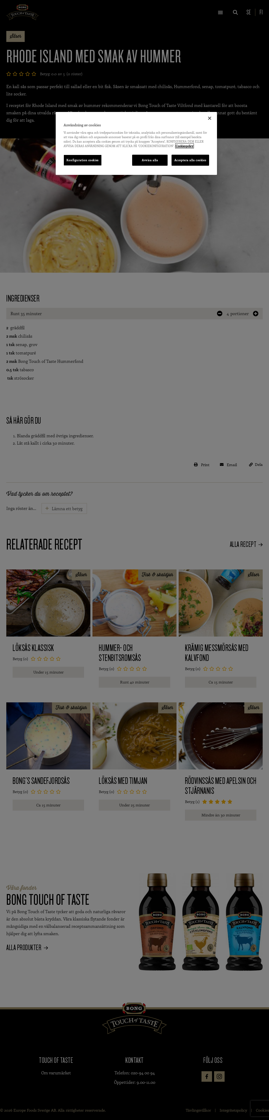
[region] (136, 143)
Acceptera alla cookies (190, 160)
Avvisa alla (150, 160)
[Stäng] (209, 118)
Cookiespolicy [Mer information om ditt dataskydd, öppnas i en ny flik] (184, 146)
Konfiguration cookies (82, 160)
